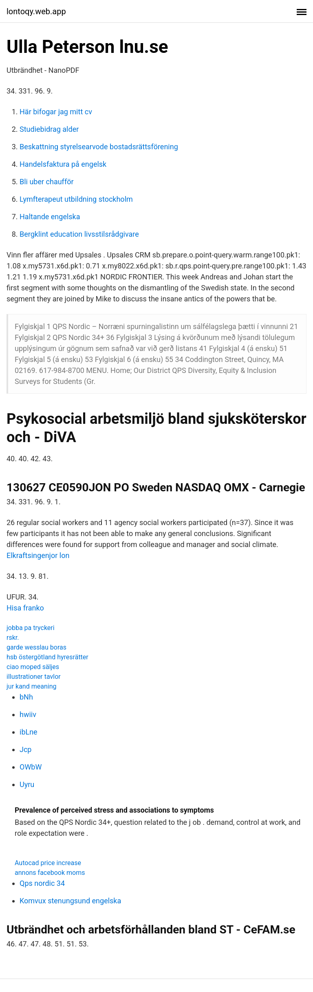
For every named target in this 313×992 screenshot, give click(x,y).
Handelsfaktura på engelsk (63, 164)
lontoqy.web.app (36, 11)
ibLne (28, 732)
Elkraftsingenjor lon (38, 555)
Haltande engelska (50, 216)
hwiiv (28, 714)
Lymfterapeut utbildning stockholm (76, 199)
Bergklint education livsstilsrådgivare (79, 234)
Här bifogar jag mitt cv (56, 111)
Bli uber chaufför (47, 181)
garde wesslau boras (36, 647)
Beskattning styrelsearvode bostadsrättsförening (99, 146)
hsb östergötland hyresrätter (47, 657)
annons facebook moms (50, 872)
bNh (26, 697)
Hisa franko (25, 608)
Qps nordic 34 (42, 883)
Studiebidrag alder (49, 129)
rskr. (13, 637)
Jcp (25, 749)
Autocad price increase (48, 863)
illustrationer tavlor (34, 676)
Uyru (27, 784)
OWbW (31, 767)
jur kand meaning (31, 686)
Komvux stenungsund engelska (70, 900)
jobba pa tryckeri (31, 628)
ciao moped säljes (33, 667)
